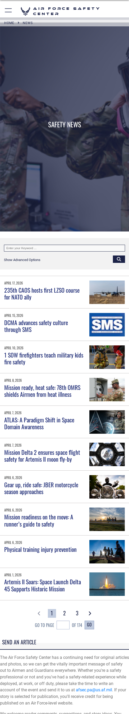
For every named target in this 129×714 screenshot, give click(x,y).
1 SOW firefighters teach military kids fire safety (43, 358)
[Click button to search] (119, 258)
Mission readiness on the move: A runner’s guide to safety (38, 520)
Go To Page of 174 (58, 625)
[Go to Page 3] (77, 613)
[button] (8, 11)
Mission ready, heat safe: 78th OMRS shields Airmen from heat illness (42, 390)
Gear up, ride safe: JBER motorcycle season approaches (41, 488)
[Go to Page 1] (52, 613)
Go (89, 624)
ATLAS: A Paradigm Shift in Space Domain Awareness (39, 423)
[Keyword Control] (64, 248)
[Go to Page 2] (64, 613)
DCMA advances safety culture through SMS (36, 326)
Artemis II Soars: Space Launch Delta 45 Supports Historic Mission (42, 585)
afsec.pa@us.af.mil (94, 689)
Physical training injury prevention (40, 549)
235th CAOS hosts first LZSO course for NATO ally (42, 293)
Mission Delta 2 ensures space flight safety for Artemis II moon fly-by (42, 455)
